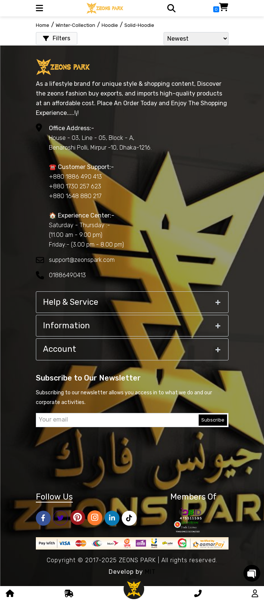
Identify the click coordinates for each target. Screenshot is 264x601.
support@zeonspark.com (82, 259)
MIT (150, 571)
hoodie (110, 25)
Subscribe (212, 420)
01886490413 (67, 275)
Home (42, 25)
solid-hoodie (139, 25)
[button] (39, 8)
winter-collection (75, 25)
